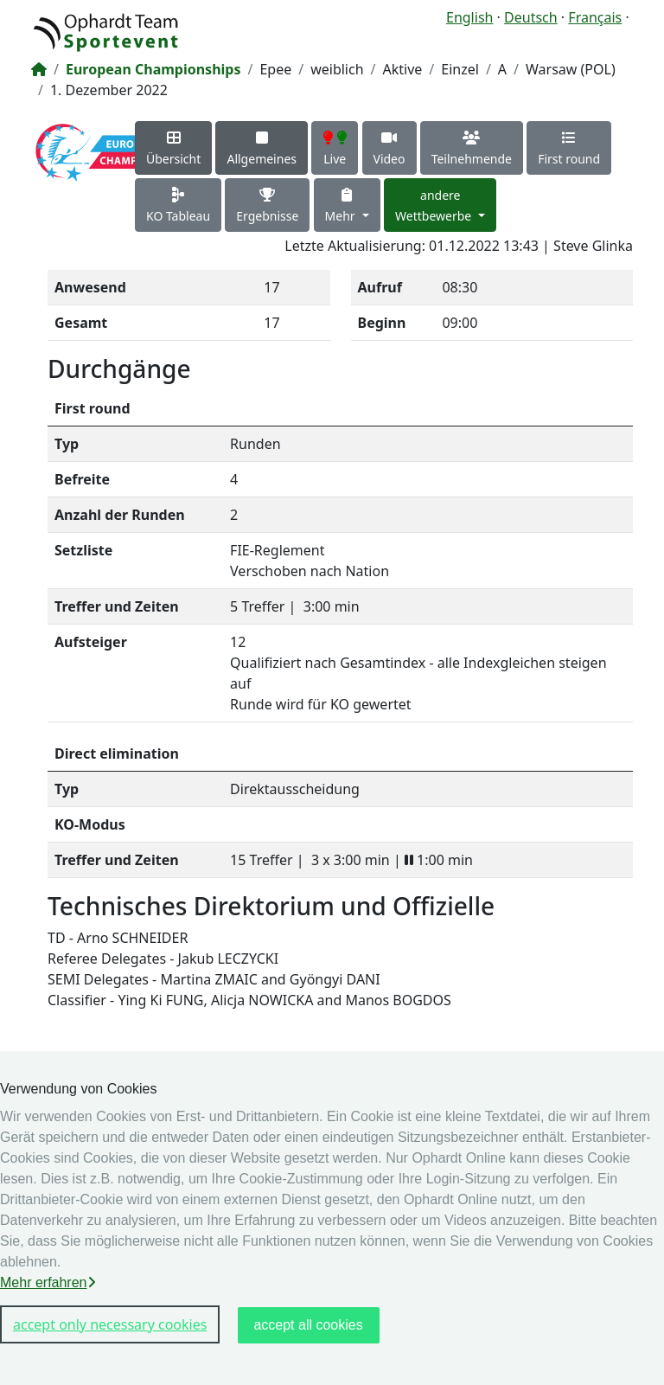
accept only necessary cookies (110, 1324)
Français (595, 17)
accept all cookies (307, 1325)
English (469, 17)
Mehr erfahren (48, 1282)
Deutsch (531, 17)
